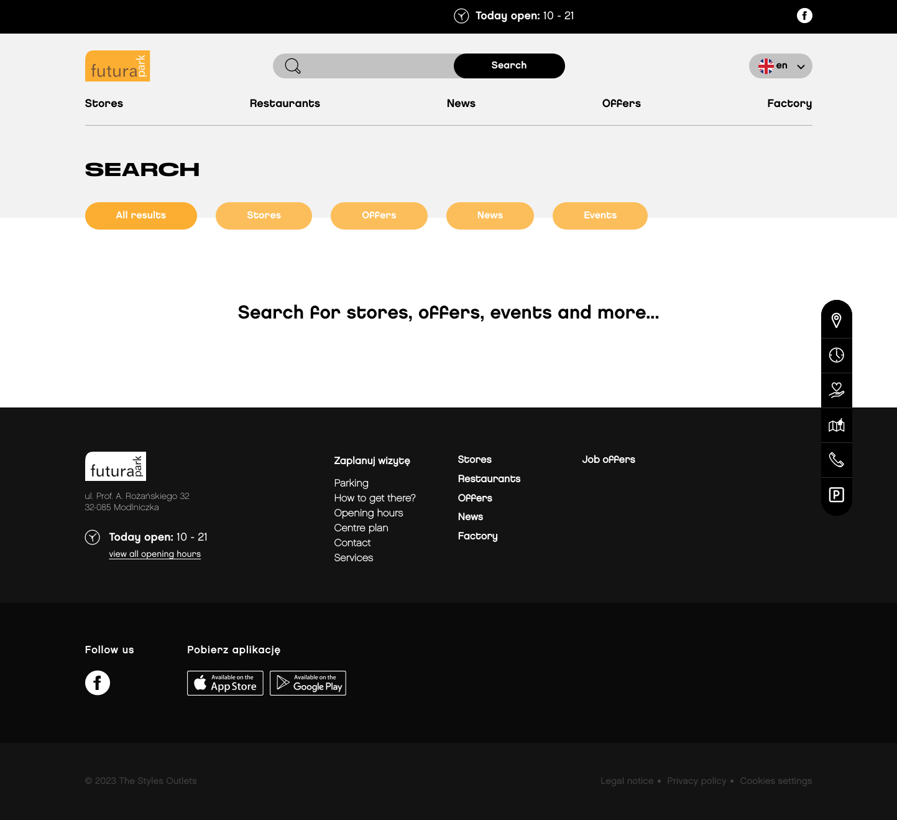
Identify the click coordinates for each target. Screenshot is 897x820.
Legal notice (626, 781)
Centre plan (361, 528)
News (461, 104)
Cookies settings (776, 781)
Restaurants (285, 104)
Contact (352, 543)
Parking (351, 483)
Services (354, 558)
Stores (104, 104)
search (509, 65)
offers (379, 215)
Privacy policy (696, 781)
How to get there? (375, 498)
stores (264, 215)
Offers (622, 104)
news (490, 215)
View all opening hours (155, 555)
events (600, 215)
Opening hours (368, 513)
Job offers (608, 460)
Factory (790, 104)
